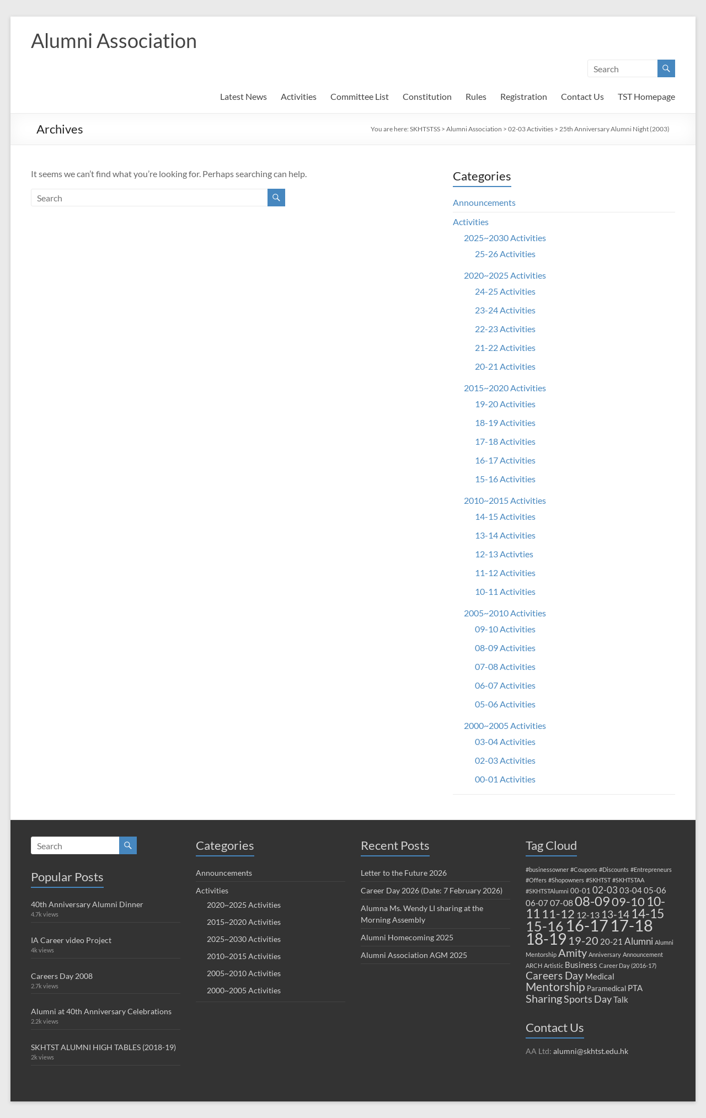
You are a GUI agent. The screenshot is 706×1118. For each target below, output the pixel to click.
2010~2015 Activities (505, 500)
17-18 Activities (505, 441)
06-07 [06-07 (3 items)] (537, 903)
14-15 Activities (505, 516)
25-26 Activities (505, 253)
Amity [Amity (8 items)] (572, 952)
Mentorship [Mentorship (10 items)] (555, 986)
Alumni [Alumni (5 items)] (638, 941)
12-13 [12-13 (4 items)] (588, 914)
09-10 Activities (505, 629)
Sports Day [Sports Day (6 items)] (588, 999)
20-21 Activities (505, 366)
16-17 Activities (505, 460)
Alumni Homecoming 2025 (407, 937)
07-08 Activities (505, 666)
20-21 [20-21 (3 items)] (611, 941)
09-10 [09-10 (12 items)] (628, 901)
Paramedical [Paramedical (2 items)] (606, 988)
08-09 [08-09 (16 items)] (592, 901)
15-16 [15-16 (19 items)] (545, 926)
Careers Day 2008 (62, 976)
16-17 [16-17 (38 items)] (586, 925)
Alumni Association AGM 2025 (414, 955)
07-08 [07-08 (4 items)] (561, 902)
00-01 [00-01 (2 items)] (580, 890)
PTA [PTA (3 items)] (635, 988)
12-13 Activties (504, 554)
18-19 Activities (505, 422)
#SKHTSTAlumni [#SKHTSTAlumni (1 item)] (547, 891)
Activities (299, 96)
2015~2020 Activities (505, 387)
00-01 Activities (505, 779)
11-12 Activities (505, 572)
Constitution (427, 96)
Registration (523, 96)
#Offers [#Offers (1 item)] (536, 879)
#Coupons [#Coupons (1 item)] (583, 869)
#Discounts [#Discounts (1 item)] (614, 869)
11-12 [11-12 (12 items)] (558, 913)
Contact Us (582, 96)
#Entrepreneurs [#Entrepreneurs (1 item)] (651, 869)
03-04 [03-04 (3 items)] (630, 890)
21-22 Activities (505, 347)
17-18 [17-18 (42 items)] (631, 925)
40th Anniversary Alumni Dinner (87, 904)
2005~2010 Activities (505, 613)
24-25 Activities (505, 291)
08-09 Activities (505, 647)
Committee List (359, 96)
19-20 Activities (505, 403)
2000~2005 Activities (505, 725)
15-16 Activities (505, 478)
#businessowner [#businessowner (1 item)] (547, 869)
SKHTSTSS (425, 129)
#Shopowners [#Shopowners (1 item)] (566, 879)
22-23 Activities (505, 328)
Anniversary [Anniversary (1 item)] (605, 954)
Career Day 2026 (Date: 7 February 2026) (431, 890)
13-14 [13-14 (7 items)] (615, 914)
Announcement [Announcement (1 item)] (643, 954)
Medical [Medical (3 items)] (599, 976)
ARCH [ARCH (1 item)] (534, 965)
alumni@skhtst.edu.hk (590, 1051)
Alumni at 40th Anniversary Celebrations (101, 1011)
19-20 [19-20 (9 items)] (583, 940)
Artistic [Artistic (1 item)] (553, 965)
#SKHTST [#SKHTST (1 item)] (598, 879)
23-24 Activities (505, 310)
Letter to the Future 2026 (404, 872)
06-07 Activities (505, 685)
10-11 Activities (505, 591)
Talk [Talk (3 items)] (620, 999)
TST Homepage (646, 96)
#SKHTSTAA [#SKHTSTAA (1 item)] (628, 879)
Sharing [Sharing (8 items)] (544, 998)
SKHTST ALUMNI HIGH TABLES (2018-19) (103, 1047)
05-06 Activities (505, 704)
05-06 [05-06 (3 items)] (655, 890)
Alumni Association (114, 40)
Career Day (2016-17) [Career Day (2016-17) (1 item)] (627, 965)
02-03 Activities (530, 129)
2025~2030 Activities (505, 237)
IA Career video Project (71, 940)
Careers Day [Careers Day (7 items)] (555, 975)
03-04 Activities (505, 741)
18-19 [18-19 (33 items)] (546, 938)
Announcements (484, 202)
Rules (476, 96)
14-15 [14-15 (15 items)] (647, 913)
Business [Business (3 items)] (581, 965)
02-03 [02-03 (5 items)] (605, 890)
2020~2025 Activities (505, 275)
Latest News (243, 96)
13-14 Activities (505, 535)
